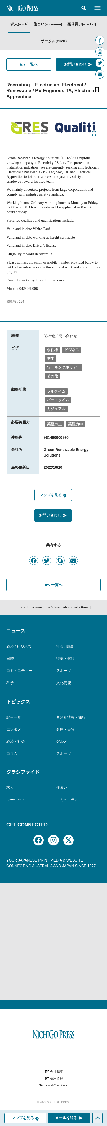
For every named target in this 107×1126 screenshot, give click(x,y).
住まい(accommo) (47, 24)
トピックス (18, 701)
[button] (83, 8)
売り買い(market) (81, 24)
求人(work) (19, 24)
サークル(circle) (54, 41)
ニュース (15, 631)
